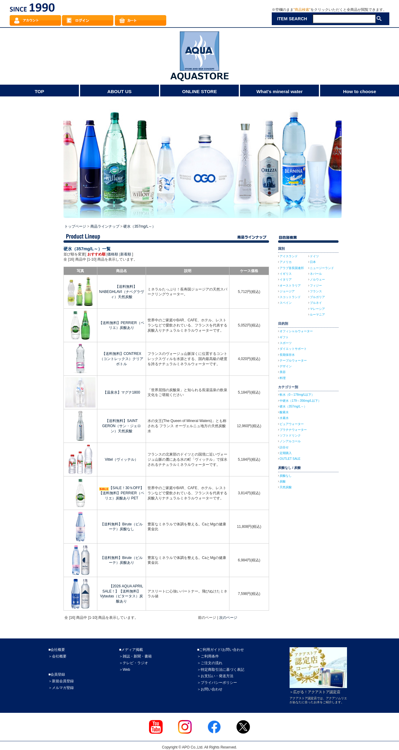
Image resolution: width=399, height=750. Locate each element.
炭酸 (283, 481)
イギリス (286, 273)
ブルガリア (317, 297)
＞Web (124, 669)
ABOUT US (119, 91)
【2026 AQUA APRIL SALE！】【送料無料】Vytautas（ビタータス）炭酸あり (121, 593)
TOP (39, 91)
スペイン (286, 302)
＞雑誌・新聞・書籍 (135, 656)
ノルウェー (317, 279)
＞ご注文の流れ (209, 663)
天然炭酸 (286, 487)
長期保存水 (287, 354)
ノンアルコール (290, 441)
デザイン (286, 366)
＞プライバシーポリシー (217, 682)
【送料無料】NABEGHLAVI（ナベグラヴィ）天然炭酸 (121, 291)
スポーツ (286, 343)
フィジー (316, 285)
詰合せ (284, 447)
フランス (316, 291)
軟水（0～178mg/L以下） (297, 394)
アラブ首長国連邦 (292, 268)
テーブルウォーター (293, 360)
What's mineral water (279, 91)
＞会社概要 (57, 656)
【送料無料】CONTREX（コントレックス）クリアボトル (121, 359)
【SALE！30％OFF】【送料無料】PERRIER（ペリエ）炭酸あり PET (121, 493)
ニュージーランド (322, 268)
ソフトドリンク (290, 435)
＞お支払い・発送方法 (215, 676)
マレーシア (317, 308)
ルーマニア (317, 314)
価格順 (112, 254)
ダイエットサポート (293, 348)
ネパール (316, 273)
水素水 (284, 418)
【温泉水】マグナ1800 (121, 392)
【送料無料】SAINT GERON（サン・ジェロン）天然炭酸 (121, 426)
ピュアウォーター (292, 424)
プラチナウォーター (293, 429)
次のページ (228, 617)
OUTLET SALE (290, 458)
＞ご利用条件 (208, 656)
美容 (283, 372)
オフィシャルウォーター (296, 331)
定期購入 (286, 453)
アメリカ (286, 262)
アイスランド (289, 256)
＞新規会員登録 (61, 681)
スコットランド (290, 297)
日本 (313, 262)
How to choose (359, 91)
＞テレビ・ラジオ (133, 663)
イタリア (286, 279)
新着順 (125, 254)
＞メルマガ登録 (61, 688)
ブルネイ (316, 302)
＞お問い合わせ (209, 689)
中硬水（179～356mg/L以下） (300, 400)
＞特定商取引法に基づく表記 (220, 669)
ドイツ (314, 256)
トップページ (75, 226)
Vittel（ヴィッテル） (121, 459)
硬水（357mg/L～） (139, 226)
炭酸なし (286, 475)
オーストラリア (290, 285)
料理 (283, 378)
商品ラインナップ (104, 226)
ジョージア (287, 291)
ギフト (284, 337)
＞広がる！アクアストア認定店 (315, 692)
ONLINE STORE (199, 91)
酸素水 (284, 412)
